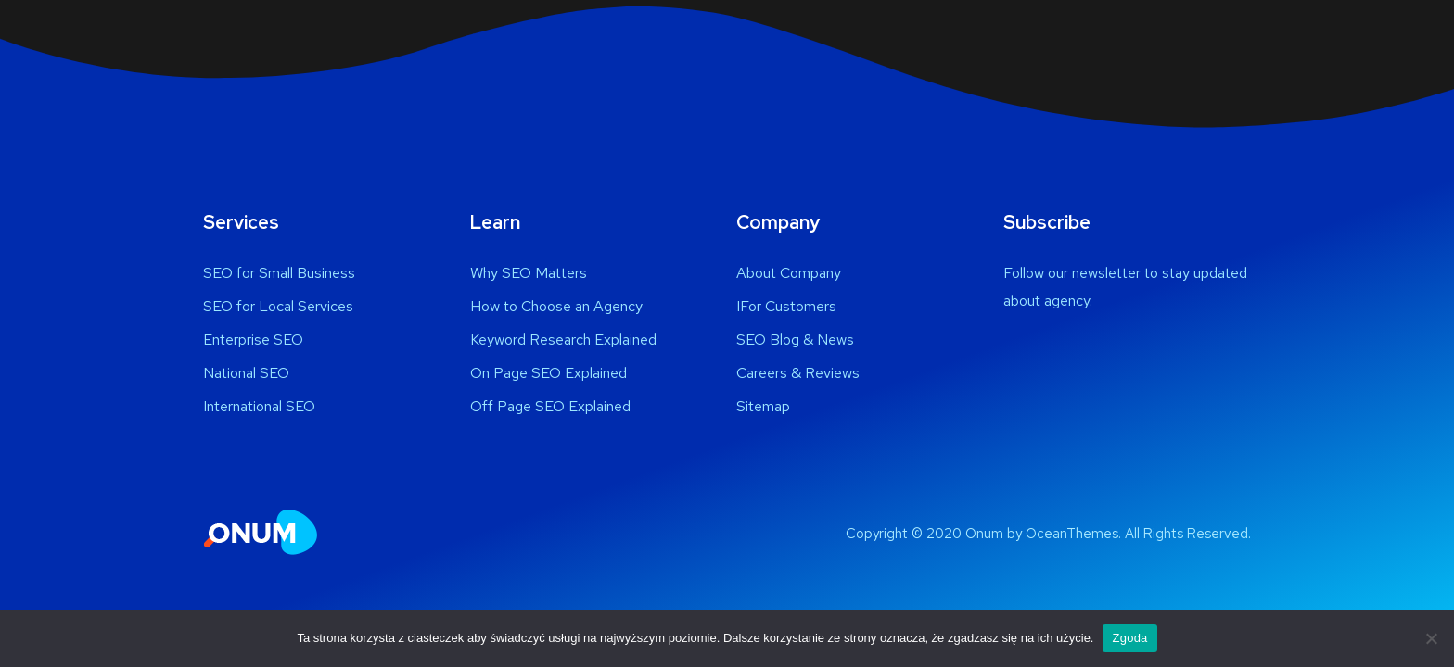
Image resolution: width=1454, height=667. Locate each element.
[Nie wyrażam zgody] (1431, 638)
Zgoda (1129, 638)
